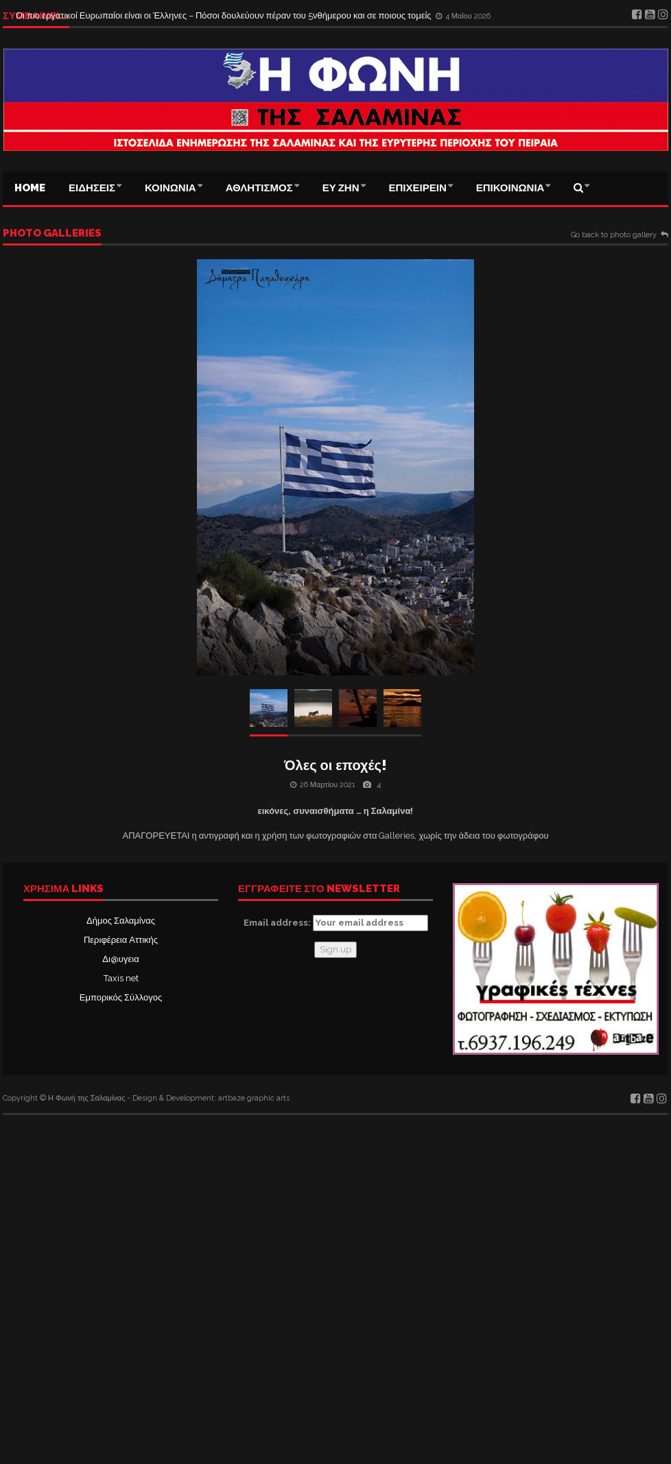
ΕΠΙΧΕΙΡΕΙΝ (418, 188)
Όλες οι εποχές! (335, 765)
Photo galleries (52, 233)
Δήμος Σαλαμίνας (120, 920)
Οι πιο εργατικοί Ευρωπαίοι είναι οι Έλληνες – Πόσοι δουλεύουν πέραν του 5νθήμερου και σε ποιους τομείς (225, 15)
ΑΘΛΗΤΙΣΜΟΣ (259, 188)
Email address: (336, 923)
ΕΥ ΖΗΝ (341, 188)
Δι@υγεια (120, 959)
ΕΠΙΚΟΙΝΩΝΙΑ (510, 188)
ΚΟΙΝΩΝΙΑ (170, 188)
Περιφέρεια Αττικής (121, 940)
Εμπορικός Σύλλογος (121, 997)
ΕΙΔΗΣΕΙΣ (92, 188)
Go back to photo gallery (614, 235)
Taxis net (121, 978)
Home (29, 188)
